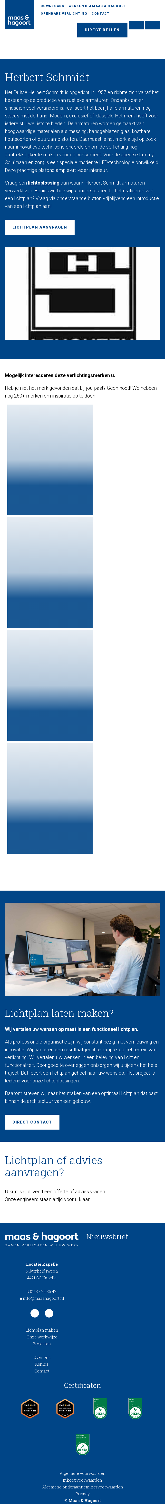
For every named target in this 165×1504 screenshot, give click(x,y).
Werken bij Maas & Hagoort (97, 6)
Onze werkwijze (42, 1336)
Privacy (83, 1493)
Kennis (42, 1364)
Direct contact (32, 1122)
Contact (100, 13)
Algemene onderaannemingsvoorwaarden (82, 1486)
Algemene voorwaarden (83, 1473)
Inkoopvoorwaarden (82, 1480)
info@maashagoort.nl (42, 1298)
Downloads (52, 6)
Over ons (41, 1357)
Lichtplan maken (42, 1330)
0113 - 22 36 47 (41, 1291)
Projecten (42, 1343)
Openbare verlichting (64, 13)
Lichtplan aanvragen (39, 227)
